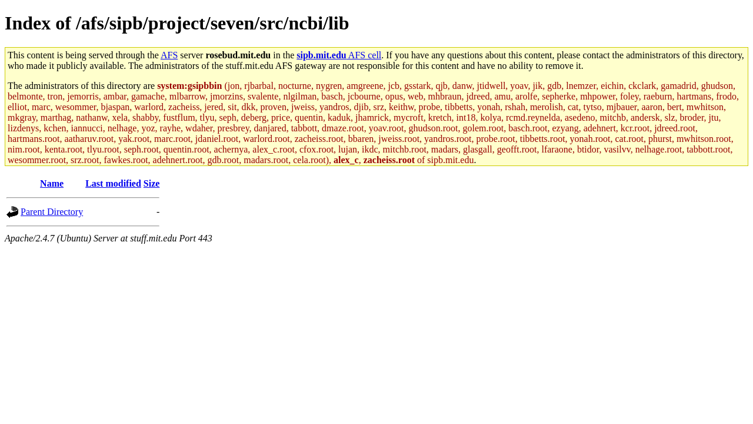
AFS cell (338, 55)
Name (52, 183)
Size (152, 183)
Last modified (113, 183)
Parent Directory (52, 212)
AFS (169, 55)
